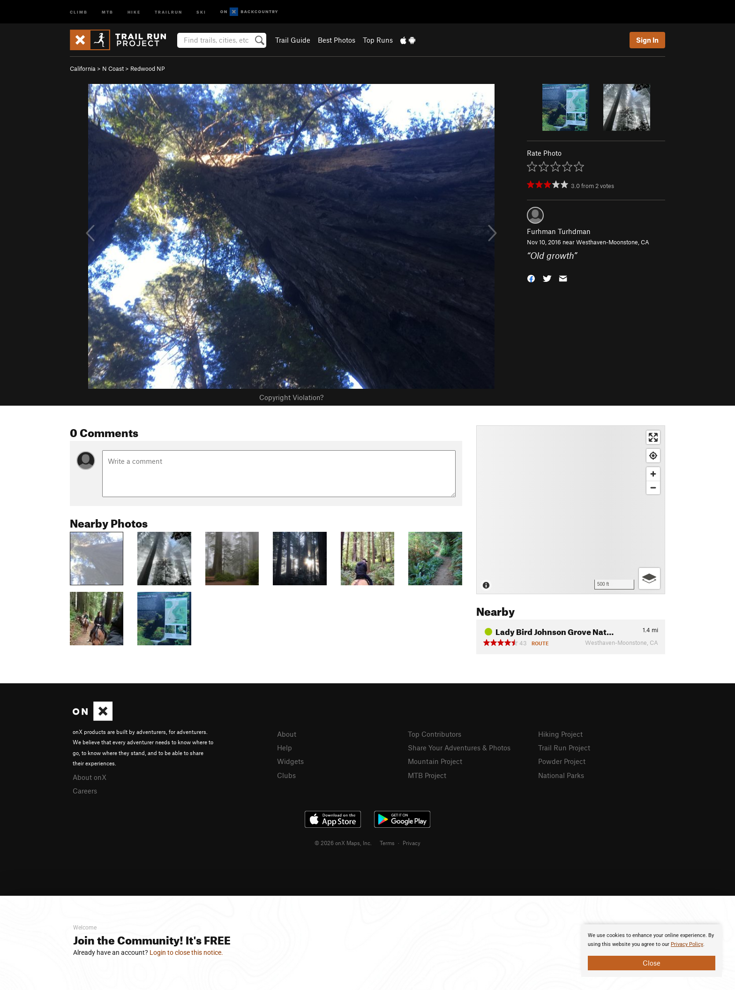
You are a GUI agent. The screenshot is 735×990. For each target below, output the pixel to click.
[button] (531, 277)
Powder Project (561, 761)
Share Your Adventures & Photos (459, 747)
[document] (651, 950)
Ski (201, 11)
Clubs (286, 775)
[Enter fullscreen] (653, 437)
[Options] (649, 578)
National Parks (561, 775)
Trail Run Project (564, 747)
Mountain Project (435, 761)
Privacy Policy (687, 944)
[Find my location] (653, 455)
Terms (387, 842)
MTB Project (427, 775)
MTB (107, 11)
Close (651, 963)
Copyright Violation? (291, 397)
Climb (79, 11)
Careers (85, 790)
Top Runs (378, 40)
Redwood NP (147, 68)
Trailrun (168, 11)
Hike (134, 11)
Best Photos (336, 40)
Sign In (647, 40)
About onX (89, 777)
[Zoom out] (653, 487)
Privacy (411, 842)
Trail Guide (292, 40)
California (83, 68)
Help (284, 747)
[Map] (571, 510)
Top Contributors (434, 734)
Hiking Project (560, 734)
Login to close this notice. (186, 952)
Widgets (290, 761)
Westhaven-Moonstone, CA (612, 242)
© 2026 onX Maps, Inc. (343, 842)
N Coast (113, 68)
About (286, 734)
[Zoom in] (653, 474)
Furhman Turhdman (559, 231)
